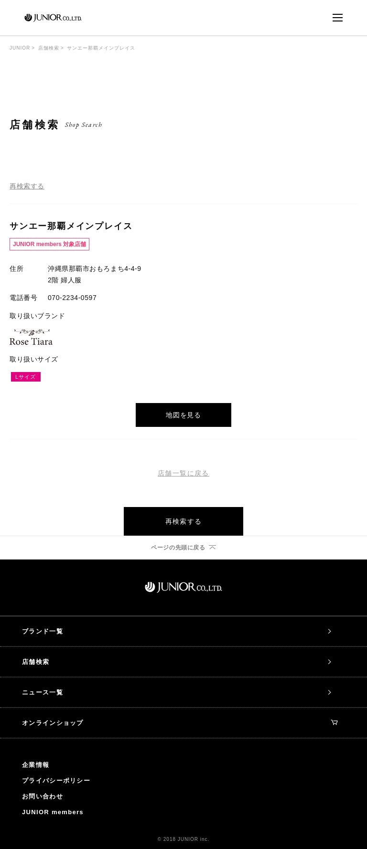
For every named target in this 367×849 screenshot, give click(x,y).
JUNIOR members (53, 812)
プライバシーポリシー (56, 780)
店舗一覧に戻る (183, 473)
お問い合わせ (42, 796)
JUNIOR (20, 48)
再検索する (27, 186)
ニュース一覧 (42, 692)
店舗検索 (48, 48)
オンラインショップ (179, 722)
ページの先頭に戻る (178, 547)
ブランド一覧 (42, 631)
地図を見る (183, 415)
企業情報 (35, 764)
